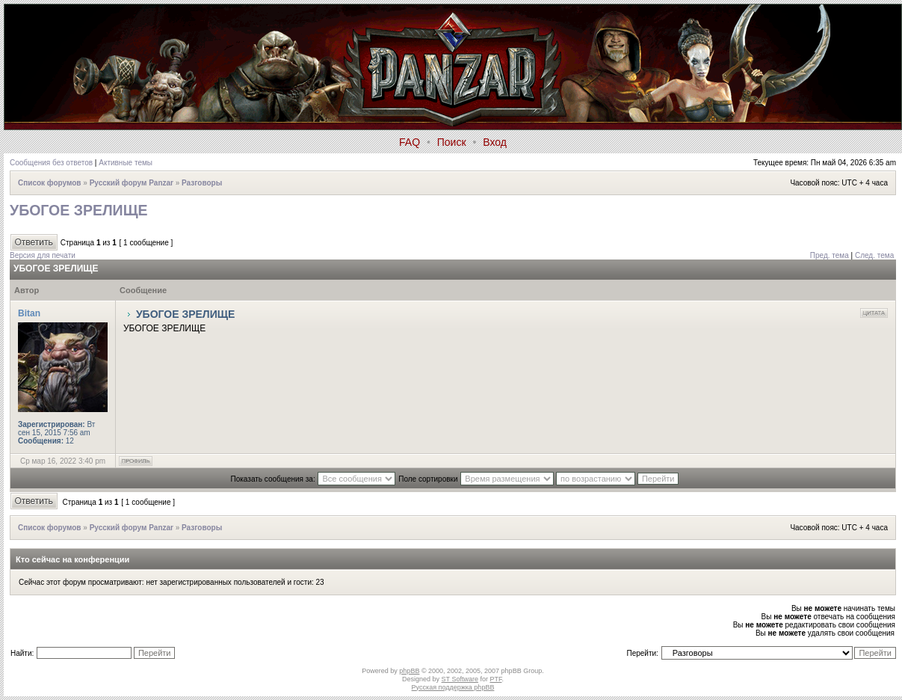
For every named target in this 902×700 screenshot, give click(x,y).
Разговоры (202, 183)
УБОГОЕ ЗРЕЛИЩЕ (79, 210)
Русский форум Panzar (131, 183)
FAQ (409, 142)
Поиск (451, 142)
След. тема (874, 255)
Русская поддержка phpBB (453, 687)
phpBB (409, 671)
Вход (495, 142)
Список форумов (49, 183)
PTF (495, 679)
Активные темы (125, 163)
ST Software (460, 679)
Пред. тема (829, 255)
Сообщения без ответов (51, 163)
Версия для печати (42, 255)
